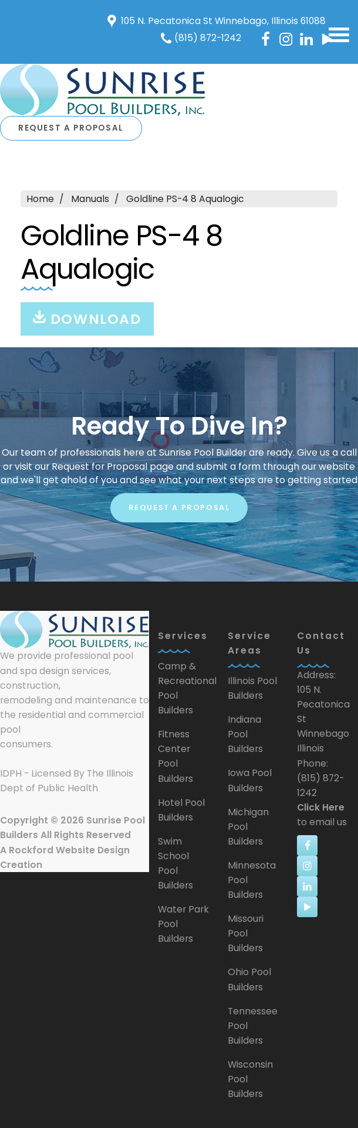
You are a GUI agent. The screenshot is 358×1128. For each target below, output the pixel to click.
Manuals (90, 199)
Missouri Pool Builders (246, 933)
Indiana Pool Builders (245, 734)
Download (87, 319)
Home (40, 199)
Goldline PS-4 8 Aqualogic (185, 199)
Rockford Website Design (69, 850)
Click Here (321, 807)
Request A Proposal (71, 128)
